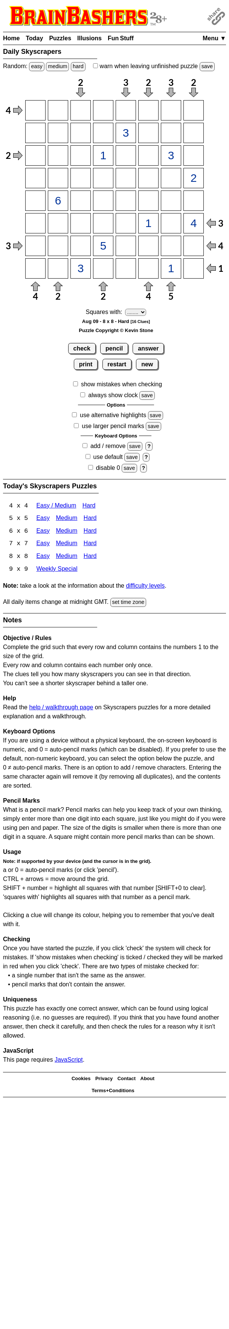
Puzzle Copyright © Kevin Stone (116, 330)
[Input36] (148, 155)
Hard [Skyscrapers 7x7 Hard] (90, 544)
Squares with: (104, 312)
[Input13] (80, 110)
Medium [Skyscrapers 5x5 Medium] (66, 519)
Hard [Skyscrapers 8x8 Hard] (90, 557)
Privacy (104, 1079)
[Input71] (35, 246)
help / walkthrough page (61, 708)
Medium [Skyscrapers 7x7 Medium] (66, 544)
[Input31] (35, 155)
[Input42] (58, 178)
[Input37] (171, 155)
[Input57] (171, 201)
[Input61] (35, 223)
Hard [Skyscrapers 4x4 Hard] (89, 506)
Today (34, 38)
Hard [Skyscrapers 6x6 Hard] (90, 532)
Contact (127, 1079)
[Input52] (58, 201)
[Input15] (126, 110)
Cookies (81, 1079)
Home (11, 38)
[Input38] (193, 155)
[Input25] (126, 133)
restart (116, 364)
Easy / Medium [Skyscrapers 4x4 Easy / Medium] (56, 506)
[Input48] (193, 178)
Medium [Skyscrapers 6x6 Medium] (66, 532)
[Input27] (171, 133)
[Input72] (58, 246)
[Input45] (126, 178)
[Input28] (193, 133)
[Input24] (103, 133)
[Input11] (35, 110)
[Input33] (80, 155)
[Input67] (171, 223)
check (81, 348)
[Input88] (193, 268)
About (147, 1079)
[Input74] (103, 246)
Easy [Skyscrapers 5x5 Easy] (43, 519)
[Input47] (171, 178)
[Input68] (193, 223)
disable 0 (108, 468)
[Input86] (148, 268)
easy (36, 66)
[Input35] (126, 155)
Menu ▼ (214, 38)
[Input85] (126, 268)
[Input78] (193, 246)
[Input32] (58, 155)
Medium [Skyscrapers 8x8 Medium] (66, 557)
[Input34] (103, 155)
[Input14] (103, 110)
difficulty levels (145, 587)
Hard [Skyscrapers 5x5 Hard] (90, 519)
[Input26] (148, 133)
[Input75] (126, 246)
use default (108, 457)
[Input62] (58, 223)
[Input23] (80, 133)
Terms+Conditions (113, 1091)
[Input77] (171, 246)
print (86, 364)
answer (148, 348)
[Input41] (35, 178)
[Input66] (148, 223)
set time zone (128, 603)
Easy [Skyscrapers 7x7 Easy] (43, 544)
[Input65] (126, 223)
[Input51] (35, 201)
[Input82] (58, 268)
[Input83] (80, 268)
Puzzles (60, 38)
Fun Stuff (121, 38)
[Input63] (80, 223)
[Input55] (126, 201)
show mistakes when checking (121, 384)
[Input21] (35, 133)
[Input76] (148, 246)
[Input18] (193, 110)
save (207, 66)
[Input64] (103, 223)
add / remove (107, 446)
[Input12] (58, 110)
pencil (114, 348)
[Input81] (35, 268)
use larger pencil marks (113, 426)
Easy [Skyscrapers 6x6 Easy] (43, 532)
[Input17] (171, 110)
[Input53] (80, 201)
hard (78, 66)
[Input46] (148, 178)
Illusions (89, 38)
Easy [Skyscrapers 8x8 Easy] (43, 557)
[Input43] (80, 178)
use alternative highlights (113, 415)
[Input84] (103, 268)
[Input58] (193, 201)
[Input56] (148, 201)
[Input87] (171, 268)
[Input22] (58, 133)
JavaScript (69, 1060)
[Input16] (148, 110)
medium (57, 66)
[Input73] (80, 246)
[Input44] (103, 178)
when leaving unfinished (154, 66)
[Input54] (103, 201)
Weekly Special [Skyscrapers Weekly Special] (56, 570)
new (147, 364)
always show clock (113, 395)
